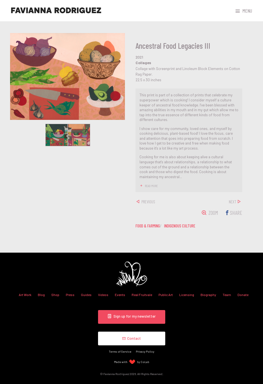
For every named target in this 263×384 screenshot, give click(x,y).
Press (70, 295)
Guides (86, 295)
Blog (41, 295)
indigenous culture (179, 225)
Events (120, 295)
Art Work (25, 295)
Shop (55, 295)
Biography (208, 295)
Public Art (166, 295)
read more (151, 186)
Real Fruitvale (142, 295)
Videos (103, 295)
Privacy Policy (145, 351)
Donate (243, 295)
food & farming (148, 225)
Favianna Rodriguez (56, 10)
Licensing (186, 295)
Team (227, 295)
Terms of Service (120, 351)
